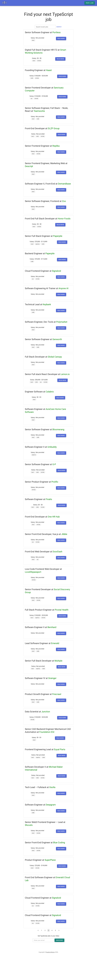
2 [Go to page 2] (45, 930)
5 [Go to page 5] (55, 930)
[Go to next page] (58, 930)
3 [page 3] (48, 930)
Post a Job (89, 3)
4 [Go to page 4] (52, 930)
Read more (61, 38)
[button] (33, 40)
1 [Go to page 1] (41, 930)
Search (59, 27)
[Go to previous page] (38, 930)
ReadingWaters (50, 952)
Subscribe (59, 940)
